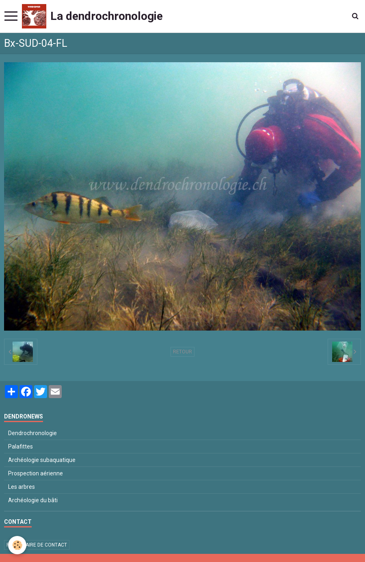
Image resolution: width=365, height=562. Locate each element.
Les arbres (21, 487)
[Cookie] (17, 545)
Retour (182, 352)
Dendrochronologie (32, 433)
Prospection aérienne (35, 473)
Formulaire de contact (36, 545)
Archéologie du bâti (33, 500)
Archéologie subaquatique (42, 460)
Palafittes (20, 446)
